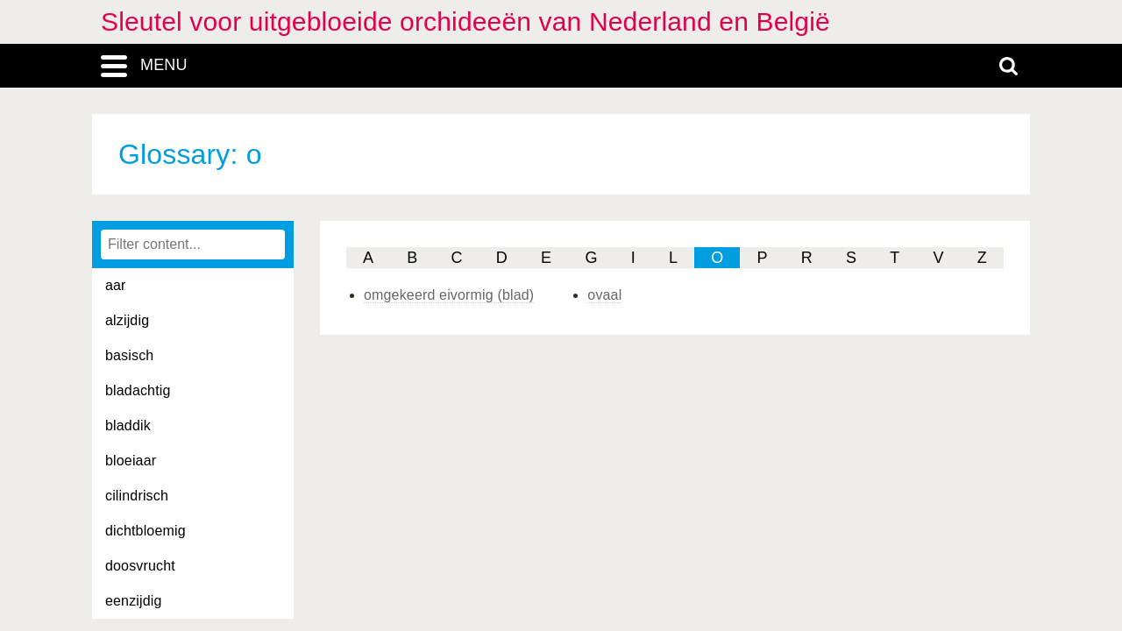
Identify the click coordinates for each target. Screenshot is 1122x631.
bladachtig (138, 390)
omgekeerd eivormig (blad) (449, 294)
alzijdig (127, 320)
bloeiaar (130, 460)
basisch (129, 355)
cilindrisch (136, 495)
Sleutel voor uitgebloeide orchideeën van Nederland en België (465, 21)
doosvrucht (140, 565)
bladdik (128, 425)
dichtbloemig (145, 530)
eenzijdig (133, 600)
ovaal (604, 294)
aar (115, 285)
